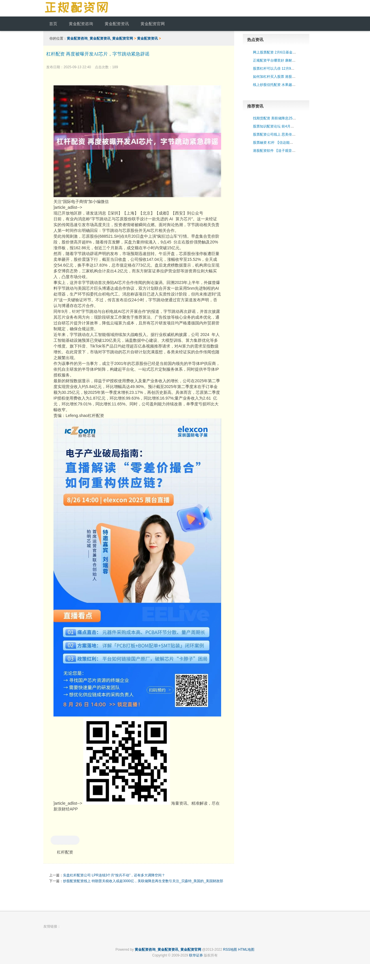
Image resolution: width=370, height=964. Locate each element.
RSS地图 (230, 950)
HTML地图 (246, 950)
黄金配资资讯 (147, 38)
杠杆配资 (65, 852)
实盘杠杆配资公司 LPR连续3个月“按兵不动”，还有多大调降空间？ (114, 875)
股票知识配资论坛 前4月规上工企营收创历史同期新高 (294, 126)
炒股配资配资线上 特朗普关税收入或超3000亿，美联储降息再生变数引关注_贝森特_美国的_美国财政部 (143, 881)
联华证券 (196, 955)
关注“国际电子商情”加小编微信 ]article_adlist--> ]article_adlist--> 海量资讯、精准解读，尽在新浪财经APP (137, 448)
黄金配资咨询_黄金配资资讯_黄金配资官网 (100, 38)
